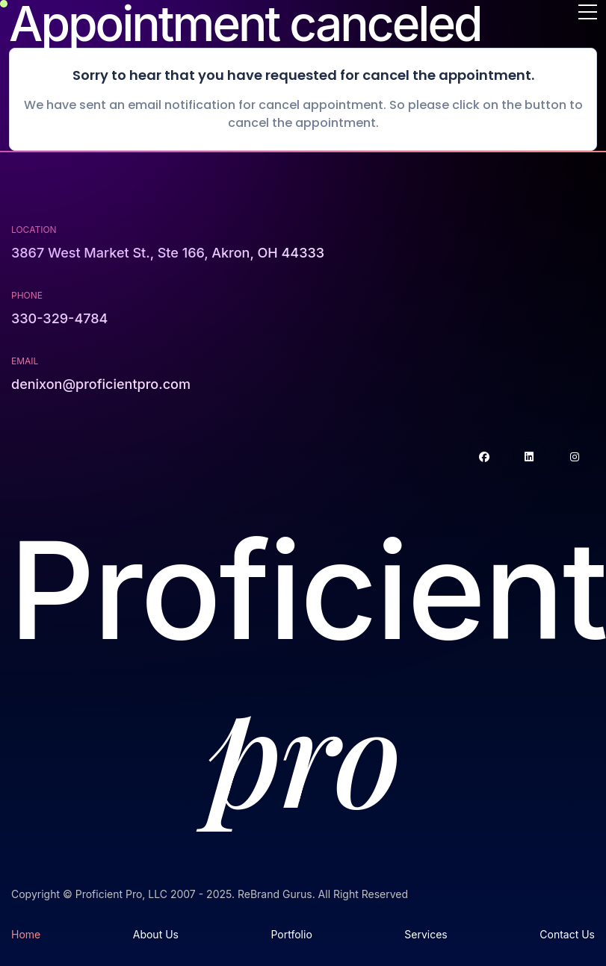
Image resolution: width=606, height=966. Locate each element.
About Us (156, 934)
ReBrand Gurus (275, 894)
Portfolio (291, 934)
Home (25, 934)
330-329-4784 (59, 318)
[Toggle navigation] (587, 13)
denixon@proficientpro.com (101, 384)
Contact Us (567, 934)
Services (425, 934)
